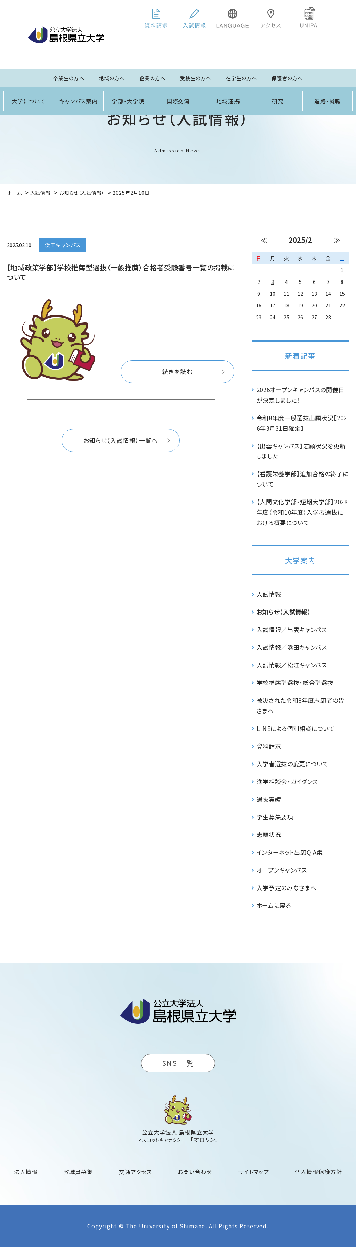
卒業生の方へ (68, 78)
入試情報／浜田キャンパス (292, 647)
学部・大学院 (128, 101)
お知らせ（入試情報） (284, 611)
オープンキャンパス (282, 870)
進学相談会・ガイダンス (287, 781)
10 (272, 293)
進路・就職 (327, 101)
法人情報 (26, 1172)
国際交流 (178, 101)
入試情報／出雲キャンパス (292, 629)
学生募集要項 (275, 816)
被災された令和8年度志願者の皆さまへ (301, 705)
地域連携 (228, 101)
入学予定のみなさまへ (287, 887)
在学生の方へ (241, 78)
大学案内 (300, 560)
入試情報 (269, 594)
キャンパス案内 (78, 101)
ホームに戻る (274, 905)
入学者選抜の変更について (293, 763)
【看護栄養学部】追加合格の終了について (303, 478)
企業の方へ (152, 78)
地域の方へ (112, 78)
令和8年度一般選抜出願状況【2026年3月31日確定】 (302, 422)
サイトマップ (253, 1172)
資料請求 (269, 746)
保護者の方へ (287, 78)
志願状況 (269, 834)
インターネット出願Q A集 (290, 852)
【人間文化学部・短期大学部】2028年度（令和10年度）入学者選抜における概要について (302, 512)
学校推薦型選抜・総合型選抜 (295, 682)
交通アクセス (135, 1172)
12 (300, 293)
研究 (278, 101)
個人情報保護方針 (318, 1172)
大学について (29, 101)
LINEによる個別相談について (296, 728)
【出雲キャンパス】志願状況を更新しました (301, 451)
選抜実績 (269, 799)
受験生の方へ (195, 78)
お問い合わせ (195, 1172)
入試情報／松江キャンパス (292, 664)
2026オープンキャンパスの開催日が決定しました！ (301, 394)
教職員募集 (78, 1172)
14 (328, 293)
